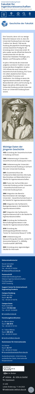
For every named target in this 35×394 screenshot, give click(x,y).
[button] (18, 14)
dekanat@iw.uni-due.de (12, 271)
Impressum (8, 380)
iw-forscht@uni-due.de (12, 338)
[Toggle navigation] (3, 14)
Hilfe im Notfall (20, 377)
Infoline (7, 377)
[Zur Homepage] (17, 2)
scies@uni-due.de (10, 314)
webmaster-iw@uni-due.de (15, 389)
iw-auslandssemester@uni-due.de (16, 352)
